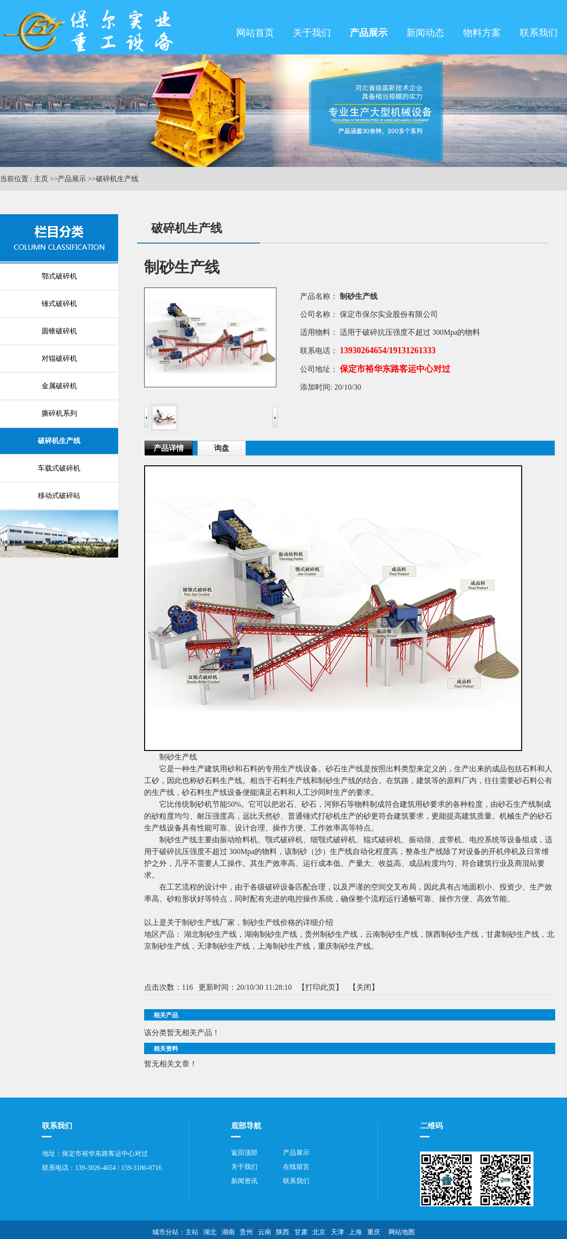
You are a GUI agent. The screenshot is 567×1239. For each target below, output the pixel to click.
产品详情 (169, 448)
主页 (41, 179)
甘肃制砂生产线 (512, 934)
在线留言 (296, 1166)
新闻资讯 (244, 1181)
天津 (337, 1232)
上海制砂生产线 (284, 946)
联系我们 (296, 1181)
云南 (264, 1232)
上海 (355, 1232)
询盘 (221, 448)
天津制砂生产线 (223, 946)
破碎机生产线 (117, 179)
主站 (191, 1232)
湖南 (228, 1232)
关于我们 (244, 1166)
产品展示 (72, 179)
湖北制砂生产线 (210, 934)
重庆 (373, 1232)
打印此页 (320, 987)
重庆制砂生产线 (344, 946)
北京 (319, 1232)
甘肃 (301, 1232)
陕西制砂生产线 (452, 934)
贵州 (246, 1232)
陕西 (282, 1232)
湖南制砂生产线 (270, 934)
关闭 (363, 987)
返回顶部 (244, 1152)
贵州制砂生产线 (331, 934)
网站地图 (400, 1232)
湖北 (209, 1232)
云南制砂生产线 (391, 934)
